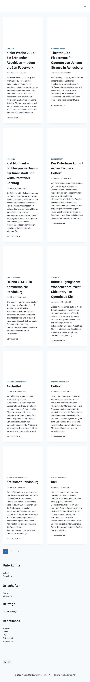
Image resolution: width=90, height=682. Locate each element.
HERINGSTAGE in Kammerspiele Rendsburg (19, 287)
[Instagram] (9, 662)
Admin (12, 73)
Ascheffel (11, 382)
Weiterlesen (13, 118)
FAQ (4, 635)
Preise (5, 631)
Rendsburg (60, 48)
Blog (8, 48)
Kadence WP (70, 675)
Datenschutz (8, 638)
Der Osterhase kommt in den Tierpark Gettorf (67, 168)
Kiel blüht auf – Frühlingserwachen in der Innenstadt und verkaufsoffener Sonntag (22, 173)
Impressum (8, 641)
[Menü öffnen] (85, 6)
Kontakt (6, 628)
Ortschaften (21, 382)
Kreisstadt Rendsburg (22, 482)
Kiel (13, 48)
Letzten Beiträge (10, 611)
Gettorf (59, 159)
